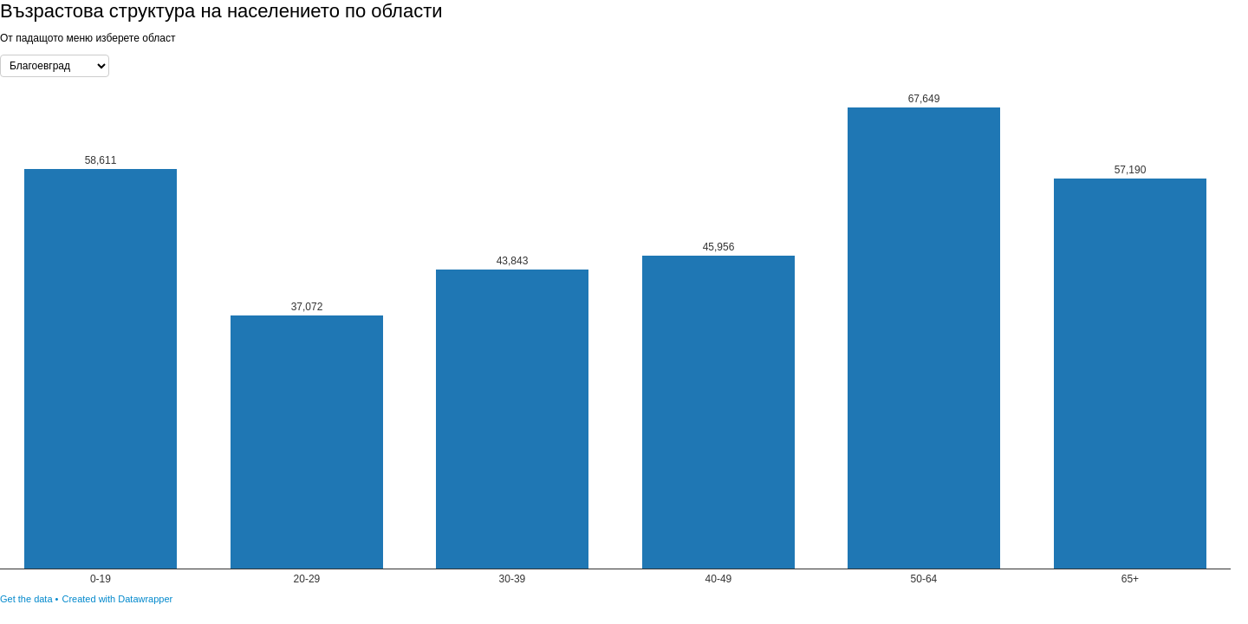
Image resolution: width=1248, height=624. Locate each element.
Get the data (26, 599)
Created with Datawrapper (117, 599)
